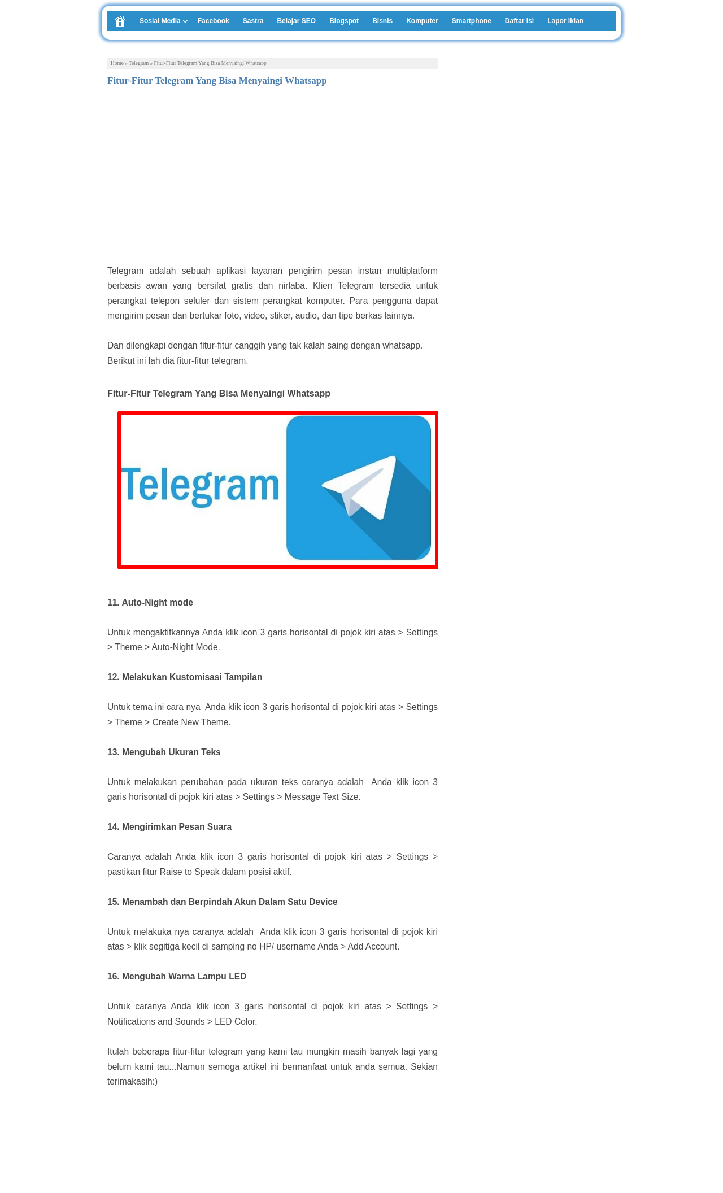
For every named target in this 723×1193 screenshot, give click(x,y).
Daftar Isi (519, 21)
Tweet (118, 1153)
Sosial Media (160, 21)
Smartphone (471, 21)
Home (117, 63)
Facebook (213, 21)
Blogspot (344, 21)
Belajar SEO (296, 21)
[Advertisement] (272, 179)
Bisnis (382, 21)
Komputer (422, 21)
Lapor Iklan (565, 21)
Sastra (253, 21)
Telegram (139, 63)
